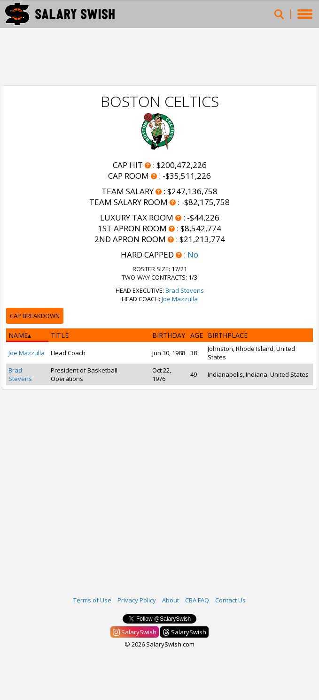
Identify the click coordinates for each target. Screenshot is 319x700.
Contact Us (230, 600)
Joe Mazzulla (180, 299)
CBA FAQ (197, 600)
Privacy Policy (136, 600)
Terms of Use (92, 600)
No (192, 254)
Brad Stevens (184, 290)
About (170, 600)
